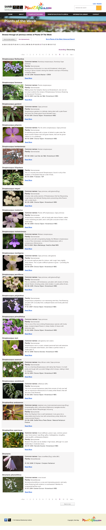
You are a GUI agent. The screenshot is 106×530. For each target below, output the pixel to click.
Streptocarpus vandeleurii (13, 381)
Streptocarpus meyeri (11, 189)
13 (67, 54)
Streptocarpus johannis (12, 125)
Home (10, 14)
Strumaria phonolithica (11, 475)
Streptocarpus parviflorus (12, 274)
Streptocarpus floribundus (13, 59)
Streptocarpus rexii (10, 338)
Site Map (76, 520)
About (21, 14)
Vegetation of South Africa (58, 14)
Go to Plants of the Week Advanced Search (60, 39)
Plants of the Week (36, 14)
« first (22, 54)
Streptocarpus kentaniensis (13, 146)
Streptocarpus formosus (12, 82)
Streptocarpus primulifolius (13, 317)
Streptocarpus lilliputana (12, 168)
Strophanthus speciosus (12, 430)
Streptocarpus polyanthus (13, 296)
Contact (96, 14)
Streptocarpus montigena (12, 253)
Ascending (62, 50)
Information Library (80, 14)
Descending (71, 50)
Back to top (67, 504)
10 (56, 54)
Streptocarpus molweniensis (14, 232)
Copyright (70, 520)
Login (94, 3)
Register (99, 3)
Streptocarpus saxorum (12, 360)
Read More (28, 78)
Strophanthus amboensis (12, 402)
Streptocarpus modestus (12, 210)
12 (63, 54)
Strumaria (6, 454)
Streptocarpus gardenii (12, 104)
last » (71, 54)
